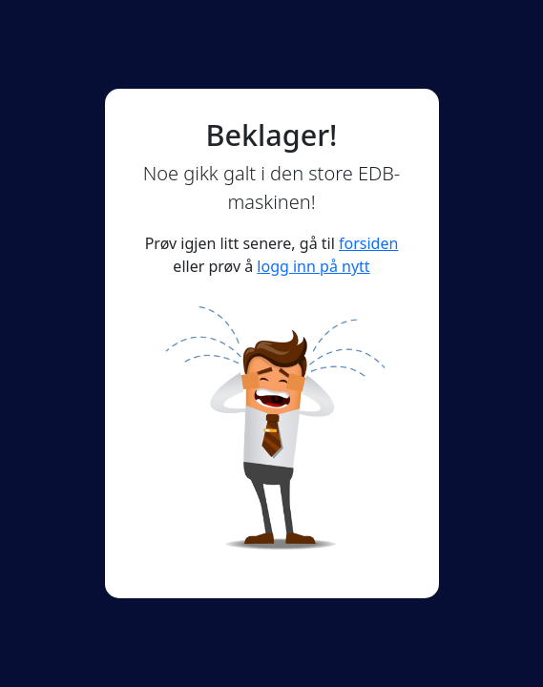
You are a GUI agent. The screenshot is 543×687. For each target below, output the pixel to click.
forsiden (368, 243)
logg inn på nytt (313, 266)
